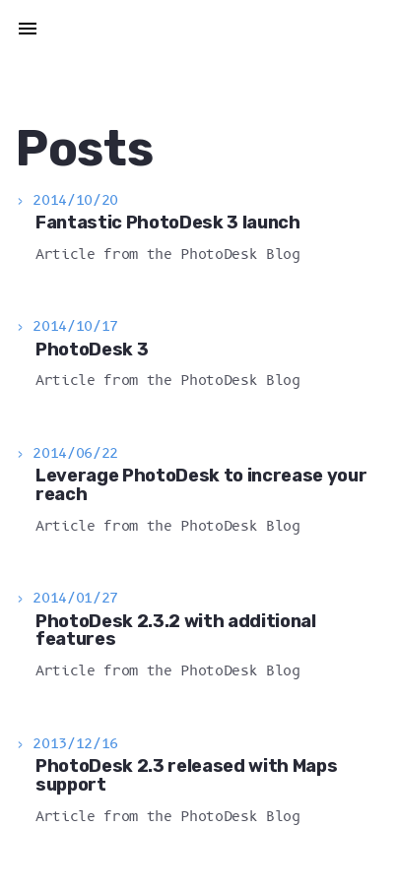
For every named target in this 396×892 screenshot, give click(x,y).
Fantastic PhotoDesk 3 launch (167, 222)
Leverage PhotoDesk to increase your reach (200, 485)
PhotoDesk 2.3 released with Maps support (186, 775)
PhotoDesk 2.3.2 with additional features (175, 630)
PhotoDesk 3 (91, 349)
